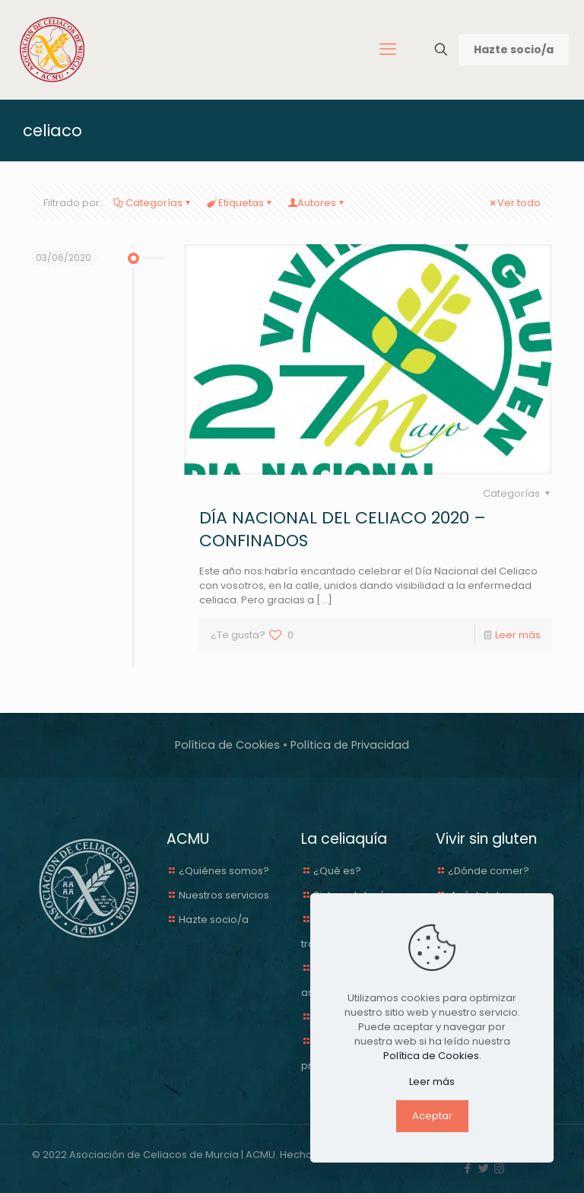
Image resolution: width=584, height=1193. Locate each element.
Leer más (518, 635)
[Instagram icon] (499, 1168)
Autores (316, 203)
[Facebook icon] (467, 1168)
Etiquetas (240, 203)
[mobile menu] (388, 49)
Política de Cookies (227, 744)
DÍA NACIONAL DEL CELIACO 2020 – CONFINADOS (342, 529)
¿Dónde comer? (488, 871)
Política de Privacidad (349, 744)
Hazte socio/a (514, 49)
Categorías (152, 203)
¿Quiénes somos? (224, 871)
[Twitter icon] (483, 1168)
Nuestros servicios (224, 895)
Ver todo (514, 203)
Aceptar (432, 1116)
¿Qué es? (337, 871)
